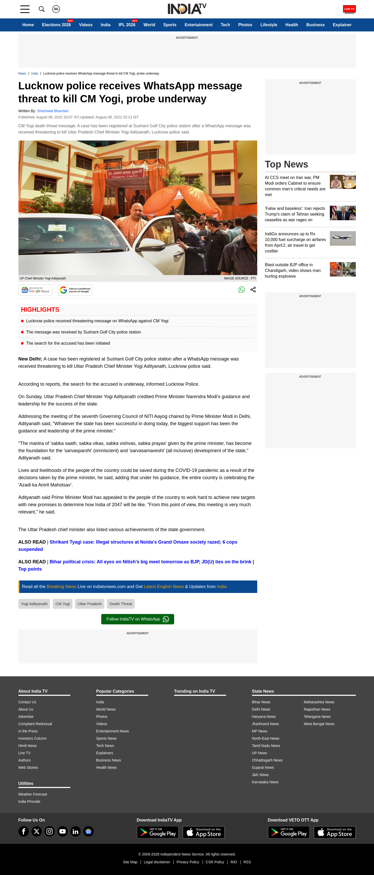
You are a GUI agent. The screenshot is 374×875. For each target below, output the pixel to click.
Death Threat (121, 604)
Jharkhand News (265, 724)
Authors (24, 760)
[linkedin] (75, 831)
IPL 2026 (127, 25)
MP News (260, 731)
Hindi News (27, 746)
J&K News (260, 775)
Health (291, 25)
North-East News (266, 738)
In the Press (28, 731)
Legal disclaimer (157, 862)
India (105, 25)
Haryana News (264, 716)
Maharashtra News (319, 702)
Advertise (25, 716)
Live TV (24, 753)
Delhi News (261, 709)
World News (106, 709)
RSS (247, 862)
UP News (259, 753)
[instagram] (49, 831)
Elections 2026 (56, 25)
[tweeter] (36, 831)
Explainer (342, 25)
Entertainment (199, 25)
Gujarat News (263, 767)
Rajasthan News (317, 709)
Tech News (105, 746)
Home (28, 25)
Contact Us (27, 702)
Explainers (104, 753)
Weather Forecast (32, 794)
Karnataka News (265, 782)
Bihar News (261, 702)
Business (315, 25)
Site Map (130, 862)
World (149, 25)
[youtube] (62, 831)
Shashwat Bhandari (53, 111)
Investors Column (32, 738)
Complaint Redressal (35, 724)
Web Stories (28, 767)
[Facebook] (23, 831)
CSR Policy (215, 862)
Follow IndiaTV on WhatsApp (137, 619)
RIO (233, 862)
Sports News (106, 738)
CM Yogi (62, 604)
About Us (25, 709)
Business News (108, 760)
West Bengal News (319, 724)
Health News (106, 767)
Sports (169, 25)
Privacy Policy (187, 862)
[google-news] (88, 831)
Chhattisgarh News (267, 760)
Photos (245, 25)
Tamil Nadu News (266, 746)
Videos (86, 25)
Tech (225, 25)
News (22, 73)
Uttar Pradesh (90, 604)
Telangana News (317, 716)
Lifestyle (269, 25)
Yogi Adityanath (34, 604)
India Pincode (29, 801)
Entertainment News (112, 731)
